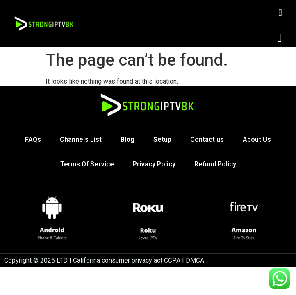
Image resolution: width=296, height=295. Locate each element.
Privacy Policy (154, 164)
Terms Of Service (87, 164)
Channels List (81, 139)
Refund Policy (215, 164)
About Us (257, 139)
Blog (127, 139)
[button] (279, 37)
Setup (162, 139)
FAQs (33, 139)
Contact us (207, 139)
